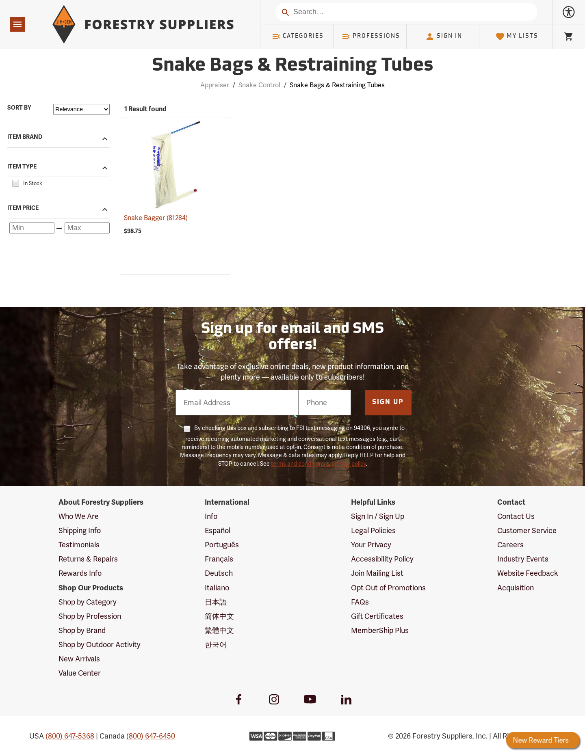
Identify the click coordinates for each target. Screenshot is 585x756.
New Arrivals (79, 658)
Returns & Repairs (88, 559)
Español (217, 530)
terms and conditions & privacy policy (318, 463)
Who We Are (78, 516)
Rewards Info (80, 573)
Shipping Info (79, 530)
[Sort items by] (81, 109)
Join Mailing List (377, 573)
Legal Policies (373, 530)
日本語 (216, 602)
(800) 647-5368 (70, 736)
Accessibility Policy (382, 559)
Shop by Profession (89, 616)
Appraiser (214, 85)
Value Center (79, 673)
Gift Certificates (377, 616)
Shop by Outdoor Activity (99, 644)
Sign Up (388, 402)
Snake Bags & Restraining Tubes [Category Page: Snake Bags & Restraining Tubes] (292, 66)
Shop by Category (87, 602)
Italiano (217, 587)
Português (222, 544)
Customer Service (527, 530)
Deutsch (219, 573)
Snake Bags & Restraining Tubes (337, 85)
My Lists (517, 36)
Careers (510, 544)
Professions (371, 36)
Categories (297, 36)
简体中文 (219, 616)
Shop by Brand (82, 630)
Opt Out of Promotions (388, 587)
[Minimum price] (31, 227)
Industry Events (522, 559)
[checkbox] (15, 182)
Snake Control (259, 85)
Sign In (443, 36)
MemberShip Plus (380, 630)
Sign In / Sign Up (377, 516)
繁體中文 (219, 630)
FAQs (360, 602)
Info (211, 516)
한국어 (216, 644)
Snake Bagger (156, 218)
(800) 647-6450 (150, 736)
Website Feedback (527, 573)
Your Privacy (371, 544)
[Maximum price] (87, 227)
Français (219, 559)
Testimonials (79, 544)
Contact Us (516, 516)
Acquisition (515, 587)
